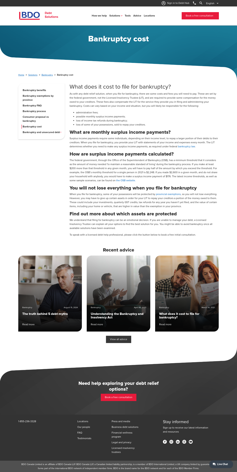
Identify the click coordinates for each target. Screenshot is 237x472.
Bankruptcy (47, 75)
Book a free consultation (199, 15)
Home (21, 75)
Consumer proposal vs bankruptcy (36, 119)
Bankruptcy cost (32, 126)
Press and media (121, 421)
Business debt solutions (125, 427)
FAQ (79, 432)
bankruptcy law (186, 146)
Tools (128, 15)
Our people (83, 427)
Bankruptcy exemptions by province (38, 98)
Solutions (114, 15)
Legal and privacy (121, 442)
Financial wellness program (122, 434)
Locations (149, 15)
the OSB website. (126, 180)
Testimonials (84, 438)
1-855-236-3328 (27, 421)
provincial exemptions (168, 194)
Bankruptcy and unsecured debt (41, 132)
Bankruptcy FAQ (32, 105)
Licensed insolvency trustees (123, 450)
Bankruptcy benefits (34, 90)
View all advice (118, 324)
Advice (137, 15)
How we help (99, 15)
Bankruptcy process (34, 111)
